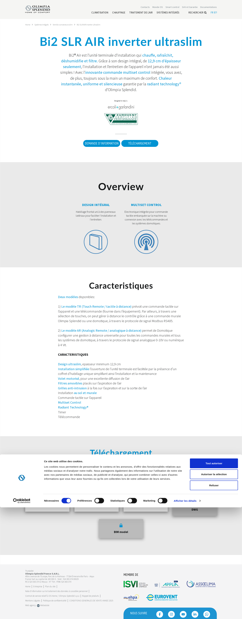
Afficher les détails (185, 612)
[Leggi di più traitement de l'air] (141, 13)
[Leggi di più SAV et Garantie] (190, 8)
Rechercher (197, 13)
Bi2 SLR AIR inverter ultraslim (97, 24)
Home (28, 24)
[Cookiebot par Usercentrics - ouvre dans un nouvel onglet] (21, 612)
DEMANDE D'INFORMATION (100, 143)
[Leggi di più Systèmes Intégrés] (168, 13)
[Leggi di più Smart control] (172, 8)
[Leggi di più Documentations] (208, 8)
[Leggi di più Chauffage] (118, 13)
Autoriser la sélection (214, 586)
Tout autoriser (214, 574)
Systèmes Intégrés (43, 24)
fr (214, 13)
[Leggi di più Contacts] (145, 8)
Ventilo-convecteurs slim (68, 24)
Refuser (214, 596)
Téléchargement (139, 143)
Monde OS (157, 8)
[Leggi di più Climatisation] (99, 13)
